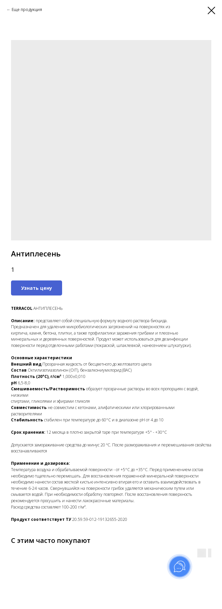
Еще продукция (27, 9)
